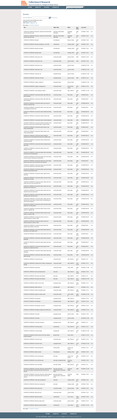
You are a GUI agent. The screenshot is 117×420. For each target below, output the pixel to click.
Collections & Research (39, 2)
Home (30, 7)
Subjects (55, 7)
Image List (32, 22)
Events (46, 7)
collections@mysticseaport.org (73, 416)
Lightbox (27, 22)
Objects (38, 7)
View (92, 31)
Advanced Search (77, 8)
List (36, 22)
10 (36, 25)
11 (38, 25)
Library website (56, 416)
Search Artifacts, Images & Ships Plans (43, 5)
